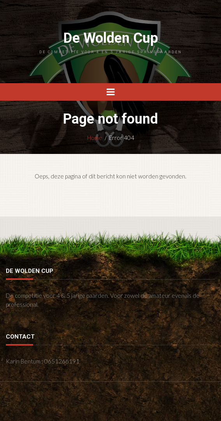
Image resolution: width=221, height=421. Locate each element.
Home (94, 137)
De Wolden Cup (110, 42)
